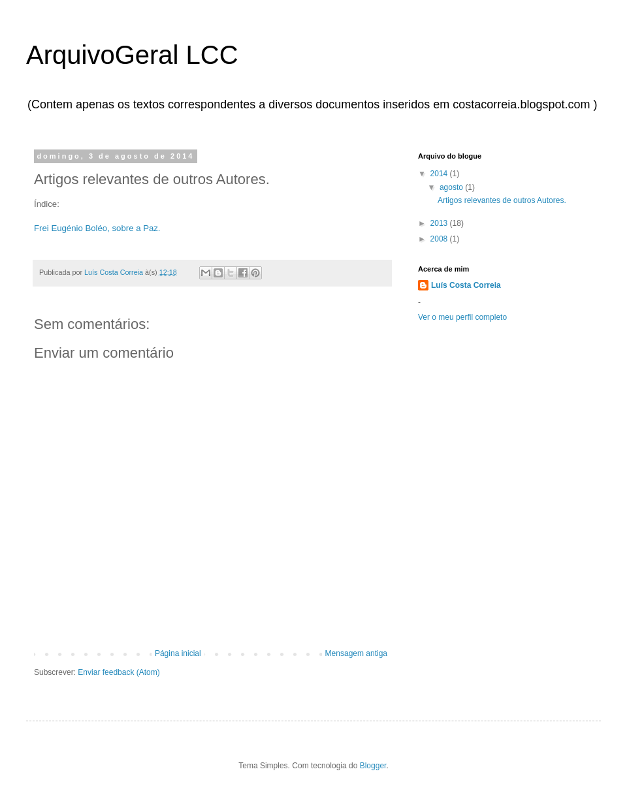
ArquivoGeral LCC (132, 54)
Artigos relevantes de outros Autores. (502, 200)
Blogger (373, 765)
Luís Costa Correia (466, 285)
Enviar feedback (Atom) (118, 672)
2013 (440, 223)
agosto (452, 187)
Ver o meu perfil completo (462, 317)
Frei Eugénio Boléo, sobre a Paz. (97, 228)
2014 (440, 173)
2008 (440, 238)
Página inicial (178, 653)
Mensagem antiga (356, 653)
